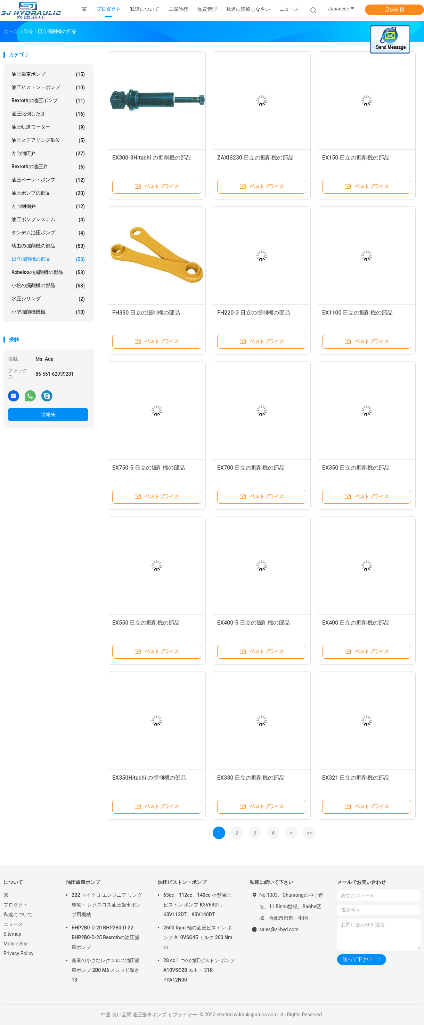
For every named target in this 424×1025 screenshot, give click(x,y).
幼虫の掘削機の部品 (48, 246)
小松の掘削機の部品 (48, 285)
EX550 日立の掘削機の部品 (146, 622)
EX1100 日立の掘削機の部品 (357, 312)
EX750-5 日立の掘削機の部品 (148, 467)
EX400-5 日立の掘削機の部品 (253, 622)
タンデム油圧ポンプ (48, 232)
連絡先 (48, 414)
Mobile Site (15, 943)
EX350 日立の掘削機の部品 (356, 467)
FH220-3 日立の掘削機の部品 (253, 312)
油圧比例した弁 (48, 114)
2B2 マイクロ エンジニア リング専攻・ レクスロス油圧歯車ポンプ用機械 (107, 904)
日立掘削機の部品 (48, 259)
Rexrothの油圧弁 (48, 166)
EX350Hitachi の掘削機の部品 (149, 777)
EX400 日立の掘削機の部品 (356, 622)
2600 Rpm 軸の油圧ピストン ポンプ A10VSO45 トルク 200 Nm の (197, 937)
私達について (18, 914)
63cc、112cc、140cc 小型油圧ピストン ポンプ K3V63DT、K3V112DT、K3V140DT (197, 904)
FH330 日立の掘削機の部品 (146, 312)
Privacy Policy (18, 953)
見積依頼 (394, 9)
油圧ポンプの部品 (48, 193)
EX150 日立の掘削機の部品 (356, 157)
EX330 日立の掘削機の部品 (251, 777)
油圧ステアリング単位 (48, 140)
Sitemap (12, 934)
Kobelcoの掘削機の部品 (48, 272)
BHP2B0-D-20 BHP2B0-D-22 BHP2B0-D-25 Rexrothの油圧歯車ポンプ (105, 937)
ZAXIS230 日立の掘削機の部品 (255, 157)
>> (309, 833)
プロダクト (15, 905)
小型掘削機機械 (48, 312)
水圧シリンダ (48, 298)
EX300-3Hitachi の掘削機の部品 (151, 157)
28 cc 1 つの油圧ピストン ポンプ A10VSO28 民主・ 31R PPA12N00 (199, 970)
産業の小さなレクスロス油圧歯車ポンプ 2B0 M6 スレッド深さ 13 (106, 970)
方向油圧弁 (48, 153)
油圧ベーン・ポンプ (48, 180)
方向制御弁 (48, 206)
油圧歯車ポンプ (48, 74)
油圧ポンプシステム (48, 219)
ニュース (13, 924)
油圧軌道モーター (48, 127)
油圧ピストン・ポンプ (48, 87)
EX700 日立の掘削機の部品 (251, 467)
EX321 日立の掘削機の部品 (356, 777)
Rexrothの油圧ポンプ (48, 100)
